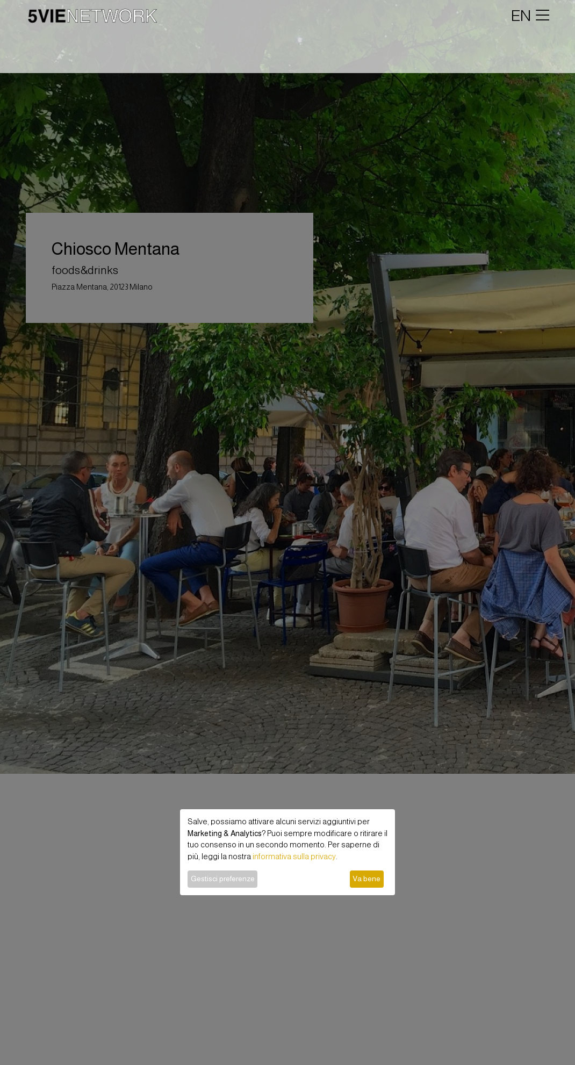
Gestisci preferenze (223, 878)
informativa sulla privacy (294, 856)
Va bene (366, 878)
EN (521, 15)
